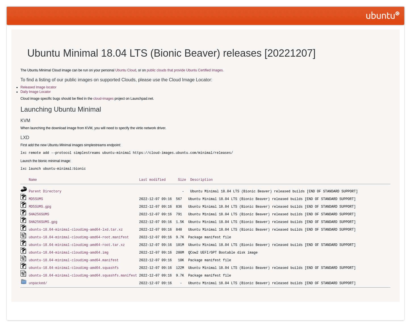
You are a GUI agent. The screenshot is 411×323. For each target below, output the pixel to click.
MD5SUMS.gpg (40, 205)
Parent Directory (45, 190)
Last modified (152, 179)
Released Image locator (38, 87)
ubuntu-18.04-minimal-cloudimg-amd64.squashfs (74, 264)
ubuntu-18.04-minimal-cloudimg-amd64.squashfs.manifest (83, 271)
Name (33, 179)
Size (182, 179)
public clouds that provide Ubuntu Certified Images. (185, 70)
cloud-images (103, 99)
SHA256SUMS (39, 213)
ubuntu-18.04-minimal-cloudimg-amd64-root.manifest (79, 235)
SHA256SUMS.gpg (43, 220)
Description (201, 179)
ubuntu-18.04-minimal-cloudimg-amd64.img (68, 249)
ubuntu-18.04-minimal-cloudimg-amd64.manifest (74, 257)
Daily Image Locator (35, 92)
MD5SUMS (36, 198)
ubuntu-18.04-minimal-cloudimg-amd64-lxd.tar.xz (76, 227)
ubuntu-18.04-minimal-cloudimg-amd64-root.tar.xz (77, 242)
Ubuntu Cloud (125, 70)
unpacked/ (38, 279)
